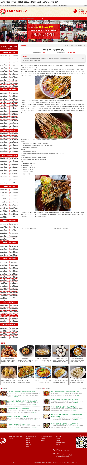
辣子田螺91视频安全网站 (14, 168)
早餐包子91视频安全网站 (4, 68)
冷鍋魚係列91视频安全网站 (4, 202)
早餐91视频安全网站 (14, 65)
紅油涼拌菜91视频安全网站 (14, 249)
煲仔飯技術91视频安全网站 (14, 290)
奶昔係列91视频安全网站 (14, 312)
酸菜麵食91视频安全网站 (14, 127)
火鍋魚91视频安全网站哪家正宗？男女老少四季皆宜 (64, 424)
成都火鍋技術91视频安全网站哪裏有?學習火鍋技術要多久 (22, 401)
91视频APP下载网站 (17, 27)
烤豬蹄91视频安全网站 (4, 168)
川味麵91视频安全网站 (4, 102)
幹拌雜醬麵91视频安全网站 (14, 112)
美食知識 (48, 388)
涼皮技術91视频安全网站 (4, 299)
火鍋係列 (84, 45)
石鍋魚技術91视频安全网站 (4, 296)
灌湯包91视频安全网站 (4, 62)
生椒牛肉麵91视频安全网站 (4, 127)
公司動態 (58, 438)
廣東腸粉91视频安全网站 (14, 274)
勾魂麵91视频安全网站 (4, 109)
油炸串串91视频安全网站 (14, 236)
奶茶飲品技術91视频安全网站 (4, 309)
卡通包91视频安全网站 (14, 87)
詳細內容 (16, 396)
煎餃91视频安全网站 (14, 148)
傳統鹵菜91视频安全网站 (4, 246)
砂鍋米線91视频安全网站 (4, 71)
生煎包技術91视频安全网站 (14, 268)
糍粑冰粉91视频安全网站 (4, 271)
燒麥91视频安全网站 (4, 133)
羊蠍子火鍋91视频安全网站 (14, 214)
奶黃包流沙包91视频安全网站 (4, 322)
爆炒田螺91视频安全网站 (14, 227)
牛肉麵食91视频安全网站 (14, 93)
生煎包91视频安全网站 (14, 56)
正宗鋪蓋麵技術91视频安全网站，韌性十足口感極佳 (64, 399)
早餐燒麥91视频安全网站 (4, 56)
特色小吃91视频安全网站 (22, 21)
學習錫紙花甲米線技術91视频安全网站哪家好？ (19, 424)
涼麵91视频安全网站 (4, 117)
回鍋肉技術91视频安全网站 (4, 328)
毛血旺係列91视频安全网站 (4, 331)
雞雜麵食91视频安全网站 (4, 96)
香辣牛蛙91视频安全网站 (14, 180)
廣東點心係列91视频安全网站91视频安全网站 (9, 315)
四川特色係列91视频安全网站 (9, 155)
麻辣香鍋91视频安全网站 (4, 162)
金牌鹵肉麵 (14, 108)
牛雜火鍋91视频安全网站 (14, 211)
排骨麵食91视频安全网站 (14, 124)
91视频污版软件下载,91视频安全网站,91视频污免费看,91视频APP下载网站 (29, 2)
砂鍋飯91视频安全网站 (14, 159)
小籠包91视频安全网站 (14, 68)
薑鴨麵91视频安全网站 (4, 121)
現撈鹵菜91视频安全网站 (14, 246)
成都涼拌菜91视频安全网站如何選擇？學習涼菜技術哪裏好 (22, 391)
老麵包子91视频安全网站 (14, 83)
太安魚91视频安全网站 (14, 177)
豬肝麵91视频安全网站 (4, 124)
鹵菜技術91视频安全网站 (14, 252)
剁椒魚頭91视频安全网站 (14, 174)
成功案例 (63, 23)
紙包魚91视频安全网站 (4, 236)
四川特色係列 (29, 444)
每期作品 (43, 440)
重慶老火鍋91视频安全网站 (14, 208)
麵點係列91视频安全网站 (9, 130)
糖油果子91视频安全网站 (14, 146)
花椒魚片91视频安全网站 (14, 171)
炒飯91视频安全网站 (14, 337)
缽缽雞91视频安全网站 (4, 290)
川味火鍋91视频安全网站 (14, 205)
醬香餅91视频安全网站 (14, 143)
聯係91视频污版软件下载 (34, 27)
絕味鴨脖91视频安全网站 (4, 268)
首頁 (72, 45)
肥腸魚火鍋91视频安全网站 (4, 217)
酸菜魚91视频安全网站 (14, 196)
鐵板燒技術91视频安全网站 (4, 239)
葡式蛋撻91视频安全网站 (14, 319)
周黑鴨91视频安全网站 (4, 249)
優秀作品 (43, 438)
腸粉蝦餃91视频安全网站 (4, 319)
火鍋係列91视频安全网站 (9, 186)
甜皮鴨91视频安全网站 (4, 165)
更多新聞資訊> (39, 388)
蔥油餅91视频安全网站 (14, 152)
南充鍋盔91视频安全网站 (14, 137)
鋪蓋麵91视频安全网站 (4, 112)
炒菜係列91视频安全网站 (14, 334)
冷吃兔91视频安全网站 (4, 262)
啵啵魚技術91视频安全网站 (14, 277)
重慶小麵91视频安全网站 (75, 21)
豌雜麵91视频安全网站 (4, 93)
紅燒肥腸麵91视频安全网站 (4, 115)
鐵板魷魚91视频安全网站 (4, 233)
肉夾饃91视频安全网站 (4, 137)
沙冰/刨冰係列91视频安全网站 (14, 309)
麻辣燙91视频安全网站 (14, 202)
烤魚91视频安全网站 (65, 21)
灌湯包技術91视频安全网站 (4, 152)
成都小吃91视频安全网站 (4, 277)
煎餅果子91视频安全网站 (4, 65)
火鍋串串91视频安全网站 (4, 205)
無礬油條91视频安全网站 (14, 74)
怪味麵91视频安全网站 (14, 121)
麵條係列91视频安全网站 (9, 89)
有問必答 (58, 444)
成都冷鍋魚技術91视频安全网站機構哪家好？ (19, 408)
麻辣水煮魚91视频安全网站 (4, 196)
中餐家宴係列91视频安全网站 (9, 324)
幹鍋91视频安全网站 (14, 161)
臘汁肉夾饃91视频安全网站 (14, 293)
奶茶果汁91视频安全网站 (4, 306)
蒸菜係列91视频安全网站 (4, 334)
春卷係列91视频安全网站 (4, 140)
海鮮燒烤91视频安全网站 (4, 227)
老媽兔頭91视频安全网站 (4, 284)
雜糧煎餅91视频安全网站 (4, 74)
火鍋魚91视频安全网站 (4, 199)
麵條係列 (28, 440)
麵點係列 (28, 442)
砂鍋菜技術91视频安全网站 (14, 265)
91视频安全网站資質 (75, 23)
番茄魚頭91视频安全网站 (4, 177)
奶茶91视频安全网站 (14, 305)
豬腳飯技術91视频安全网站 (14, 296)
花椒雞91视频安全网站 (4, 174)
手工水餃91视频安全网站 (4, 77)
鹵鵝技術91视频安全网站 (14, 255)
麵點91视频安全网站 (4, 58)
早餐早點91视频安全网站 (9, 52)
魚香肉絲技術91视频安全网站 (14, 328)
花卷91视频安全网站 (14, 80)
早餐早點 (28, 438)
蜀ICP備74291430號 (57, 462)
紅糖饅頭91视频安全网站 (4, 87)
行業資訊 (58, 440)
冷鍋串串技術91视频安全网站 (4, 293)
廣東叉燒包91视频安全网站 (14, 322)
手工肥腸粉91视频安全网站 (4, 287)
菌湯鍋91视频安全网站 (14, 199)
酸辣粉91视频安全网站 (14, 287)
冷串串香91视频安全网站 (4, 193)
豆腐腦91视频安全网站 (14, 77)
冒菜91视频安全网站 (4, 158)
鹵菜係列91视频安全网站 (9, 242)
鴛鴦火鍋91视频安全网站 (4, 190)
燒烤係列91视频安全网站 (9, 220)
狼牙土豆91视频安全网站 (4, 265)
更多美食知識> (83, 388)
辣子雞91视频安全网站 (4, 171)
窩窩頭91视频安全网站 (4, 80)
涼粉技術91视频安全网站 (14, 271)
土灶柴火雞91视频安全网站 (4, 214)
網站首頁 (4, 23)
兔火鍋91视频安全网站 (14, 190)
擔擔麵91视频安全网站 (14, 99)
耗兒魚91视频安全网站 (14, 193)
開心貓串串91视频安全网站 (4, 281)
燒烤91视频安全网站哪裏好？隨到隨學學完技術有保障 (65, 391)
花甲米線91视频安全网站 (14, 281)
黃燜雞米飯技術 (14, 262)
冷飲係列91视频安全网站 (9, 302)
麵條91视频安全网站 (32, 21)
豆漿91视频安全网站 (4, 83)
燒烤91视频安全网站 (49, 21)
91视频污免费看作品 (50, 23)
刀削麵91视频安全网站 (4, 106)
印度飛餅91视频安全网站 (14, 284)
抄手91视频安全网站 (14, 62)
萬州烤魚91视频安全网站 (14, 224)
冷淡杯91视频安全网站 (14, 165)
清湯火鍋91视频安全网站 (4, 211)
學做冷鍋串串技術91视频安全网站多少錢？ (18, 416)
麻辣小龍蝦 (14, 230)
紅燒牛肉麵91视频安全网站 (14, 118)
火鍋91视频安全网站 (57, 21)
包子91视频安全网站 (40, 21)
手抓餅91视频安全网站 (4, 149)
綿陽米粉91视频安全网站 (14, 106)
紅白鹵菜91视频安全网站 (4, 252)
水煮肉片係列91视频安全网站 (14, 331)
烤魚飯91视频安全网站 (4, 183)
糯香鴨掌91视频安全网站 (4, 180)
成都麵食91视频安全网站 (4, 99)
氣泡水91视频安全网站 (4, 312)
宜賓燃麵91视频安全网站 (14, 96)
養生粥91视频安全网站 (14, 71)
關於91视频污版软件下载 (18, 23)
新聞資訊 (4, 27)
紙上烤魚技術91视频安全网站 (4, 224)
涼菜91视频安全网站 (4, 255)
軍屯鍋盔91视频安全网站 (4, 146)
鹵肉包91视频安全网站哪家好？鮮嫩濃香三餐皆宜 (64, 407)
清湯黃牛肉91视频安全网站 (4, 208)
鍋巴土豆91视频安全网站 (4, 274)
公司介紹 (11, 438)
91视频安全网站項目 (35, 23)
